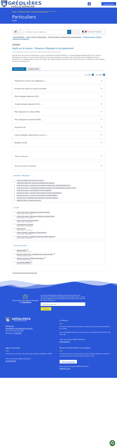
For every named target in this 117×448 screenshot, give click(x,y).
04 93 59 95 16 (64, 342)
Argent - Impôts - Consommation (36, 37)
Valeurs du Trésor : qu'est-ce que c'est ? (29, 200)
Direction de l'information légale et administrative (25, 273)
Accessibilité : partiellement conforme (19, 328)
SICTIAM (18, 333)
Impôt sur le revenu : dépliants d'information (31, 258)
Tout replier (89, 75)
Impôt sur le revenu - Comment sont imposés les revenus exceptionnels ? (39, 192)
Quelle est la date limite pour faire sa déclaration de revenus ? (36, 182)
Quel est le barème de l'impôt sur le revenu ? (30, 180)
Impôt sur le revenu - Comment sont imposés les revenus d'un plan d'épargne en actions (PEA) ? (46, 187)
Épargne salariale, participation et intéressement (31, 232)
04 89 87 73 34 (64, 368)
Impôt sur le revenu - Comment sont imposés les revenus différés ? (37, 195)
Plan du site (10, 326)
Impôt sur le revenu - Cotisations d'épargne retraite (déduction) (36, 236)
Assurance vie (21, 228)
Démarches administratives (39, 11)
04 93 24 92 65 (11, 361)
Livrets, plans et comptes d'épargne (28, 220)
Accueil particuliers (19, 37)
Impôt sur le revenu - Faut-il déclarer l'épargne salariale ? (34, 190)
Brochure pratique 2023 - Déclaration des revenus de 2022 (36, 254)
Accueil (14, 11)
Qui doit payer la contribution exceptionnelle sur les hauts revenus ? (38, 197)
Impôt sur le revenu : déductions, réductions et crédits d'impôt (35, 216)
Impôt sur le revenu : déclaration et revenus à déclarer (65, 37)
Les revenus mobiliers (24, 262)
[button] (89, 3)
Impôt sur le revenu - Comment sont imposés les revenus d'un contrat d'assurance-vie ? (44, 185)
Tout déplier (100, 75)
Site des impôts (22, 250)
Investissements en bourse (25, 224)
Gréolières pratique (24, 11)
